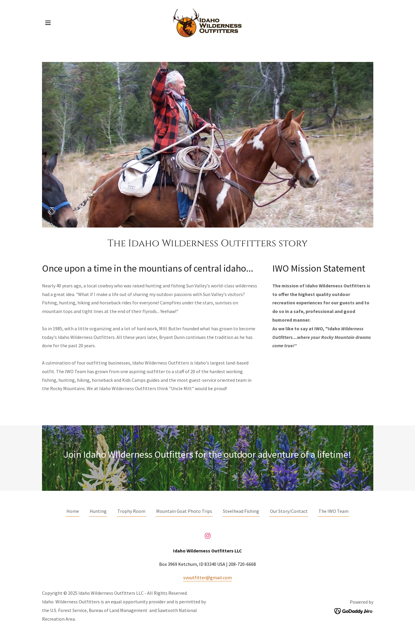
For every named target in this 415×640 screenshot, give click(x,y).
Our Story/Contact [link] (289, 511)
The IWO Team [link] (333, 511)
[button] (48, 23)
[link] (207, 22)
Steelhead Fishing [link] (241, 511)
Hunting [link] (98, 511)
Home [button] (72, 511)
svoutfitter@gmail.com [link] (207, 577)
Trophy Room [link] (131, 511)
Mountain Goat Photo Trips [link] (184, 511)
